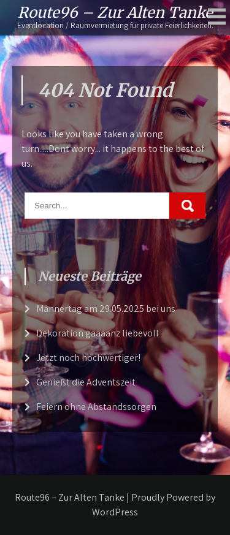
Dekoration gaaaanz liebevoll (97, 333)
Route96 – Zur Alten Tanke (115, 12)
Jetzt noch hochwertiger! (88, 357)
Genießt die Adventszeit (86, 382)
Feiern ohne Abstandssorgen (96, 406)
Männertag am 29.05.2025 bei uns (105, 308)
